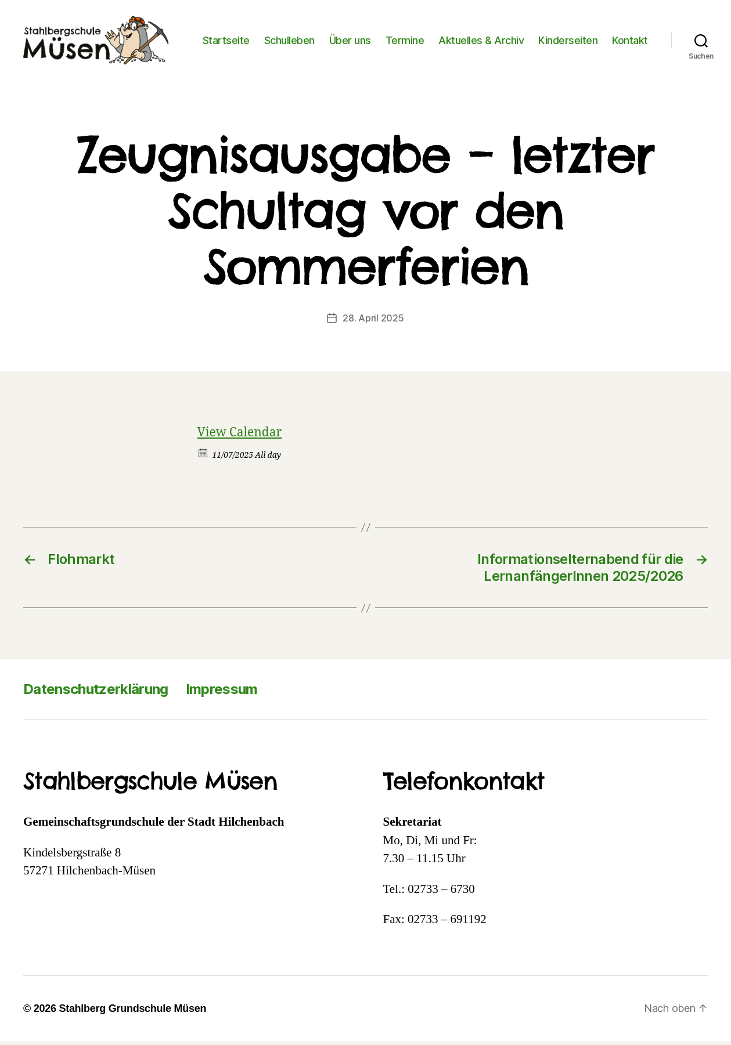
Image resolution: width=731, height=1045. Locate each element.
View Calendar (239, 436)
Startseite (276, 33)
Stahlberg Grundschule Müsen (132, 1012)
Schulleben (339, 33)
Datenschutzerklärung (95, 693)
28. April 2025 (373, 322)
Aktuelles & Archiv (531, 33)
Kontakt (630, 51)
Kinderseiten (618, 33)
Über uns (400, 33)
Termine (454, 33)
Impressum (222, 693)
